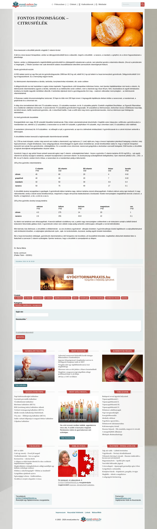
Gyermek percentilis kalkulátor (25, 399)
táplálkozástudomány (62, 298)
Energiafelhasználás (109, 415)
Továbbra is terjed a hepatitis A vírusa (28, 478)
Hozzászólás (21, 319)
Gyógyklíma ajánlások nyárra (25, 473)
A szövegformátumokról (24, 332)
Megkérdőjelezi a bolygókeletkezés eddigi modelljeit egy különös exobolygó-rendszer (34, 467)
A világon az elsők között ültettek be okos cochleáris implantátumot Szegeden (32, 462)
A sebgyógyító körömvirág (111, 477)
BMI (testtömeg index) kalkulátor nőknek (29, 407)
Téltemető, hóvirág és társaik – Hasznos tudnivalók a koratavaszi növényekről (121, 457)
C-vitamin (18, 298)
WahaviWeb (96, 512)
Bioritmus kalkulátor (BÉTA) (24, 404)
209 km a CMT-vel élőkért (67, 376)
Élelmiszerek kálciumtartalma (113, 423)
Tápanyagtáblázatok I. (110, 399)
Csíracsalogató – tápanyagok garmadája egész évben (121, 466)
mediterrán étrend (112, 298)
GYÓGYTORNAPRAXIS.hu (68, 482)
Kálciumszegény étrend (110, 426)
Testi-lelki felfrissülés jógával (112, 463)
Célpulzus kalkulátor (25, 378)
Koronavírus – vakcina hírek (24, 458)
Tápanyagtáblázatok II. (110, 402)
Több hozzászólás (67, 437)
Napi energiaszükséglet (110, 412)
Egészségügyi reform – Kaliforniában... (28, 476)
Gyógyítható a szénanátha (111, 468)
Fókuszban (59, 4)
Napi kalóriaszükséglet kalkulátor (26, 396)
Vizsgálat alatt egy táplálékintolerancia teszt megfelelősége (74, 365)
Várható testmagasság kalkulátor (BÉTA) (29, 410)
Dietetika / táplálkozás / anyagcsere (28, 305)
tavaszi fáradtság (97, 298)
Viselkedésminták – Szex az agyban (26, 456)
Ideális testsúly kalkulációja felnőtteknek (28, 412)
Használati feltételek (75, 512)
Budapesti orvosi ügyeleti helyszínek (115, 396)
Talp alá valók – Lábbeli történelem (115, 450)
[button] (117, 29)
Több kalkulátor (20, 385)
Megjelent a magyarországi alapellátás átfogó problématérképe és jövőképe (74, 373)
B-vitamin (28, 298)
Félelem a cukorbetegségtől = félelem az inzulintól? (32, 470)
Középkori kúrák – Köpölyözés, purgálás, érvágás (120, 471)
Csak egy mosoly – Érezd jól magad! (27, 453)
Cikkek (73, 4)
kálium (75, 298)
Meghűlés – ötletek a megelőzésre (114, 474)
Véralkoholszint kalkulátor (23, 402)
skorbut (124, 298)
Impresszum (61, 512)
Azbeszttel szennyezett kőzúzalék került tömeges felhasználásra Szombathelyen (75, 356)
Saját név (19, 312)
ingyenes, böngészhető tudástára (81, 485)
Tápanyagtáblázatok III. (111, 404)
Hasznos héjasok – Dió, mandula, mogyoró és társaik (121, 429)
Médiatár (102, 4)
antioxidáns (38, 298)
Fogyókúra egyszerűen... (111, 421)
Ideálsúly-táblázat (108, 418)
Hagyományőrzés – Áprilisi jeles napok (116, 460)
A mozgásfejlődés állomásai (112, 431)
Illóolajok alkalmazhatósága (112, 434)
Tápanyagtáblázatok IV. (110, 407)
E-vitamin (48, 298)
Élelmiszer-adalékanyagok (111, 410)
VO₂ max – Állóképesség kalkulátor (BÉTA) (30, 415)
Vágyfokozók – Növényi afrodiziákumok (116, 453)
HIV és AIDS (18, 450)
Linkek (87, 512)
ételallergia (84, 298)
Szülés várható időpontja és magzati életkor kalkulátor (33, 418)
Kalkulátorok (87, 4)
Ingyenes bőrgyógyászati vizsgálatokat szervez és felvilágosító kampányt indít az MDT (75, 361)
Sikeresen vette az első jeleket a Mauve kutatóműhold (77, 369)
